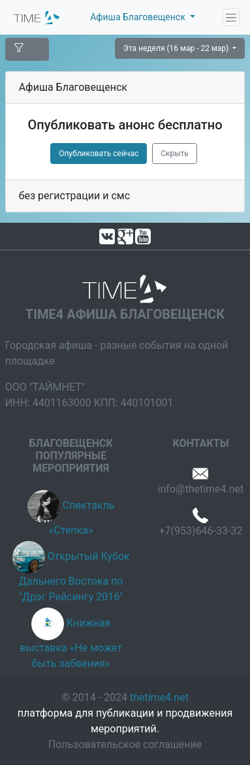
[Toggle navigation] (231, 17)
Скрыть (175, 153)
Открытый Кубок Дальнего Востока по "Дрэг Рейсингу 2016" (74, 577)
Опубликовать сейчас (98, 153)
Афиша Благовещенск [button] (138, 17)
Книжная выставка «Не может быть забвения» (71, 643)
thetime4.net (159, 697)
